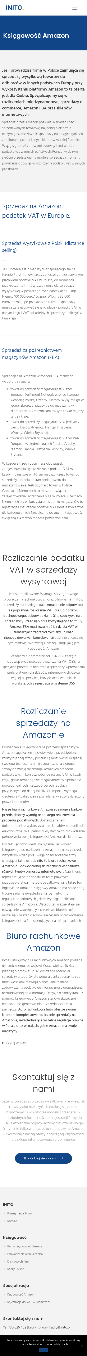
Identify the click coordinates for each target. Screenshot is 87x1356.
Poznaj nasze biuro (19, 1213)
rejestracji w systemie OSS (55, 683)
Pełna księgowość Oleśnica (24, 1246)
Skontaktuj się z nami (43, 1158)
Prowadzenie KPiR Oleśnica (25, 1254)
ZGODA (43, 1349)
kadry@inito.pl (59, 1327)
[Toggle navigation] (75, 8)
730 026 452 (17, 1327)
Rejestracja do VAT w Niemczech (29, 1302)
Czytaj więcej (16, 1043)
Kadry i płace (15, 1269)
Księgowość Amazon (21, 1294)
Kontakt (12, 1221)
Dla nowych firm (18, 1261)
